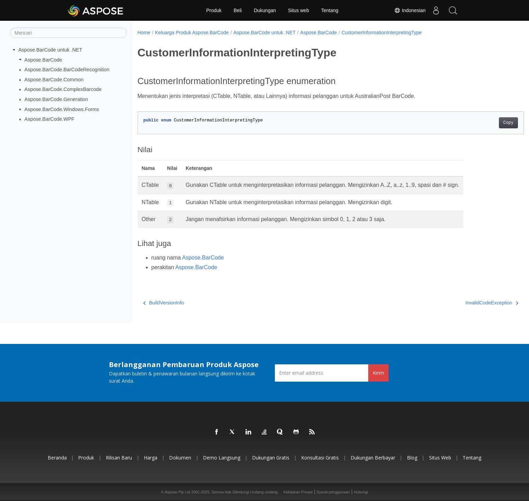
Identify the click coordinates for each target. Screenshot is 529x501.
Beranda (57, 457)
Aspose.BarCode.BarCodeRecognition (67, 69)
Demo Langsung (221, 457)
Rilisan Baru (119, 457)
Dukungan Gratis (270, 457)
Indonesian (409, 10)
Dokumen (180, 457)
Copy (482, 122)
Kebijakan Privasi (298, 492)
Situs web (298, 10)
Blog (412, 457)
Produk (213, 10)
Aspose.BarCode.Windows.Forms (62, 109)
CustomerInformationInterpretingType (382, 32)
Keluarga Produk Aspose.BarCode (192, 32)
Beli (238, 10)
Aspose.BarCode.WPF (50, 119)
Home (144, 32)
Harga (150, 457)
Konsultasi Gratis (320, 457)
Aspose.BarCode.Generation (56, 99)
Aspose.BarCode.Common (54, 79)
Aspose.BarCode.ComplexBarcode (63, 89)
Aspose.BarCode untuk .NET (50, 50)
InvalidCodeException (465, 303)
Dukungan (265, 10)
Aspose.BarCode (43, 59)
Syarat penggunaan (333, 492)
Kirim (378, 373)
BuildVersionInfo (163, 303)
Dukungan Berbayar (373, 457)
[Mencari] (68, 33)
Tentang (329, 10)
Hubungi (361, 492)
